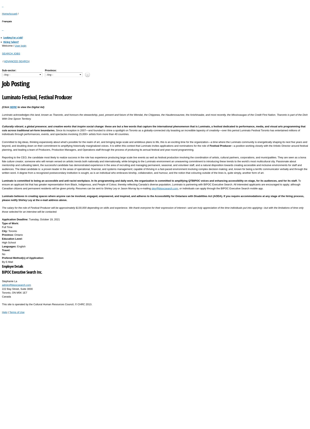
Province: (51, 70)
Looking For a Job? (13, 37)
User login (20, 45)
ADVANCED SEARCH (16, 61)
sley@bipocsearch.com (164, 188)
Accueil (13, 13)
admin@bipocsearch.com (16, 284)
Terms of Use (17, 312)
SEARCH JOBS (11, 53)
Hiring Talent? (11, 42)
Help (4, 312)
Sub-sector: (9, 70)
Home (5, 13)
